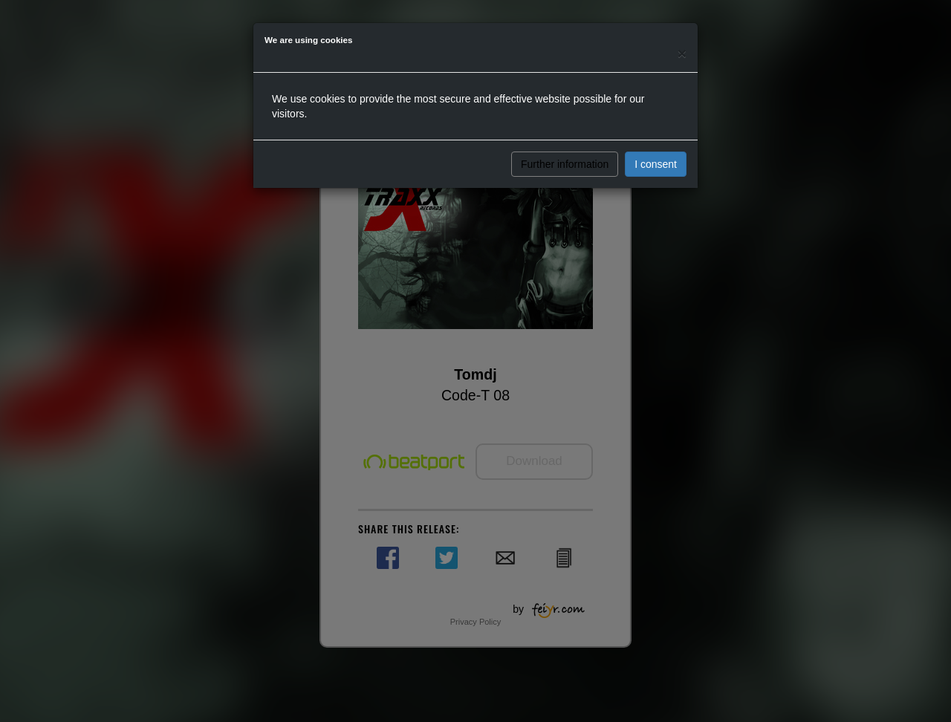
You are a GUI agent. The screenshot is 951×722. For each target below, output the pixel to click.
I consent (655, 164)
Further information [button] (564, 164)
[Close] (682, 53)
